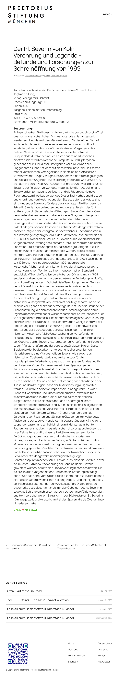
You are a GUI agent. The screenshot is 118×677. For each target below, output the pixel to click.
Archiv (47, 75)
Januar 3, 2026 (105, 609)
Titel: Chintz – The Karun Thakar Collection (37, 600)
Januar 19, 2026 (105, 600)
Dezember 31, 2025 (104, 618)
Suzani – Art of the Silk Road (24, 591)
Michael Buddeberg (33, 75)
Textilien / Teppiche (59, 75)
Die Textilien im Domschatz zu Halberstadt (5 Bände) (40, 609)
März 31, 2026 (106, 591)
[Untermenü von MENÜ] (111, 14)
